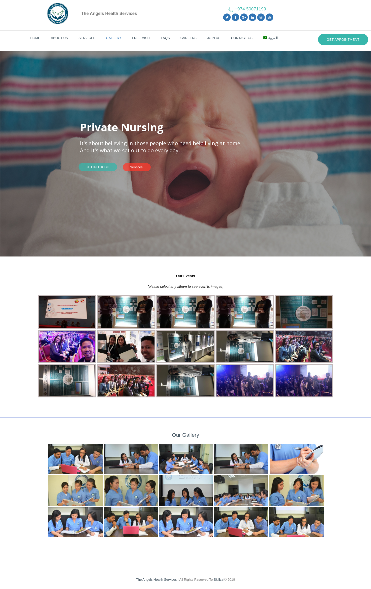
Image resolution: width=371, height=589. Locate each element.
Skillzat (219, 579)
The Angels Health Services (156, 579)
